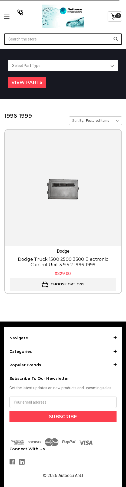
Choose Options (63, 285)
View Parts (26, 82)
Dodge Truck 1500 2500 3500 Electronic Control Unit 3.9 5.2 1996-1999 (63, 262)
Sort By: (78, 121)
